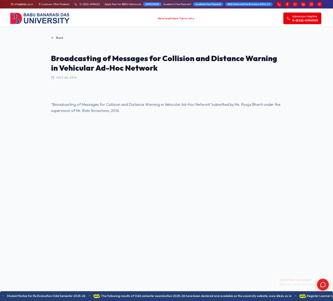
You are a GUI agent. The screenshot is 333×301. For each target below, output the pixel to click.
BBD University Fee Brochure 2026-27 (184, 4)
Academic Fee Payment (143, 4)
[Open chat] (323, 284)
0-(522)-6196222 (90, 4)
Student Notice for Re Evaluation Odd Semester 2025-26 (49, 296)
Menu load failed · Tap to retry (176, 18)
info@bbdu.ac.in (23, 4)
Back (57, 38)
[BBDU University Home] (40, 18)
